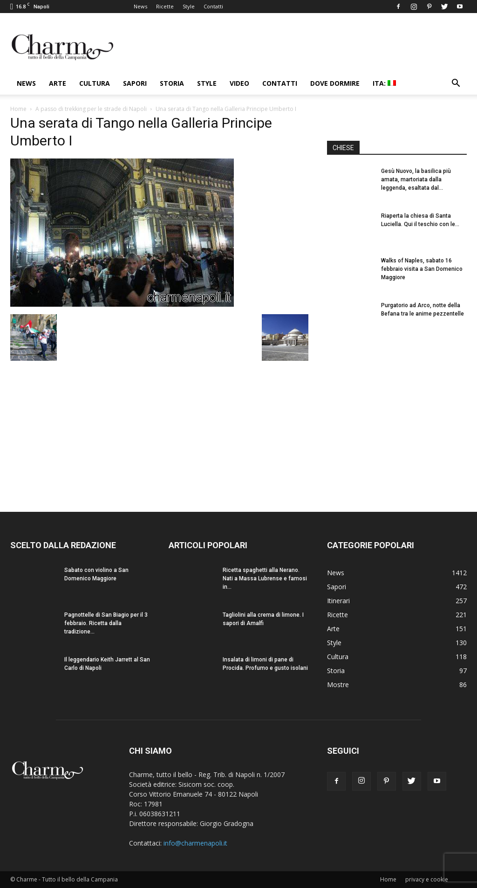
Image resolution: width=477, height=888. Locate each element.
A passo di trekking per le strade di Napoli (91, 109)
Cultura (94, 83)
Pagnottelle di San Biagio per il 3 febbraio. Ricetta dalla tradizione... (106, 623)
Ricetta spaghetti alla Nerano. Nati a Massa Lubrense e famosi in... (265, 578)
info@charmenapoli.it (195, 843)
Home (18, 109)
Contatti (213, 6)
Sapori (135, 83)
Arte (57, 83)
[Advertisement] (397, 414)
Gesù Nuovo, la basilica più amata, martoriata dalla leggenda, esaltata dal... (416, 179)
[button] (455, 84)
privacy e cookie (426, 879)
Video (239, 83)
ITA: (384, 83)
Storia (172, 83)
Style (189, 6)
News (140, 6)
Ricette (165, 6)
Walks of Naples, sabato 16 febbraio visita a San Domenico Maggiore (422, 269)
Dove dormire (335, 83)
